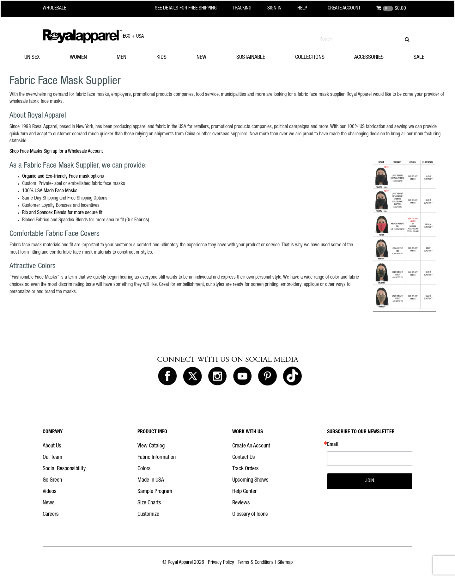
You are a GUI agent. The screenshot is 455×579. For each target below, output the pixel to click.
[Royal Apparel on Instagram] (217, 376)
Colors (143, 469)
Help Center (244, 492)
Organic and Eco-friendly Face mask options (63, 176)
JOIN (369, 481)
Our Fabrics (137, 220)
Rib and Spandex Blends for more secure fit (62, 213)
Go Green (52, 480)
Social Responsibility (64, 469)
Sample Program (154, 492)
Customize (148, 514)
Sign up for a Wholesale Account (73, 151)
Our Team (52, 457)
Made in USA (150, 480)
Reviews (241, 503)
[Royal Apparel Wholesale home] (60, 8)
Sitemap (285, 562)
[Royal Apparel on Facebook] (167, 376)
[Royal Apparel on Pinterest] (267, 376)
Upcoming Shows (250, 480)
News (48, 503)
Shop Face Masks (25, 151)
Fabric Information (156, 457)
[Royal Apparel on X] (192, 376)
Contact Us (243, 457)
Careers (50, 514)
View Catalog (151, 446)
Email (332, 444)
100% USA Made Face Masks (49, 191)
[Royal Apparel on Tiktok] (292, 376)
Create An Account (251, 446)
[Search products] (364, 39)
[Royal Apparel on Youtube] (242, 376)
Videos (49, 492)
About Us (52, 446)
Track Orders (245, 469)
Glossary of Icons (250, 514)
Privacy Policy (221, 562)
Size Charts (149, 503)
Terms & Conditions (256, 562)
